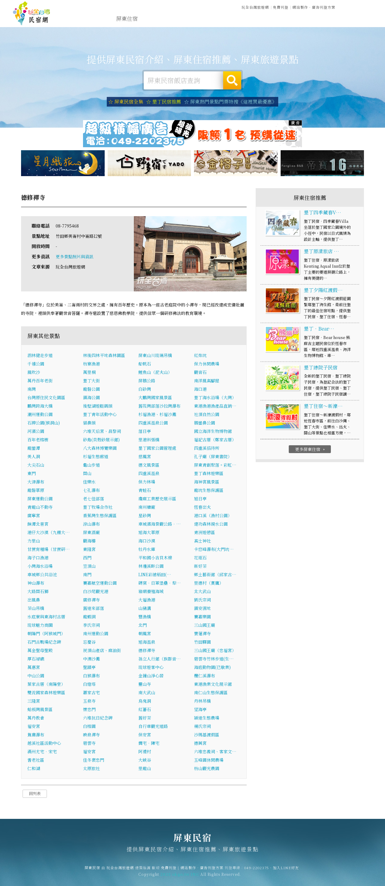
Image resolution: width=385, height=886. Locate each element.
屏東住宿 (127, 18)
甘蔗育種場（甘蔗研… (48, 550)
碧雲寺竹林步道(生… (214, 659)
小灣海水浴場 (40, 567)
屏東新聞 (265, 21)
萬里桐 (89, 373)
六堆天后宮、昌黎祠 (102, 432)
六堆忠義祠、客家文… (215, 752)
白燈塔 (89, 685)
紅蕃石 (144, 710)
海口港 (200, 390)
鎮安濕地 (202, 609)
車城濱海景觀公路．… (159, 524)
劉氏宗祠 (202, 600)
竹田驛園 (202, 642)
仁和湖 (33, 769)
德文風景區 (148, 465)
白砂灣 (144, 390)
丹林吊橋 (202, 701)
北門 (142, 626)
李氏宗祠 (91, 626)
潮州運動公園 (40, 415)
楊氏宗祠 (202, 727)
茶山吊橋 (35, 609)
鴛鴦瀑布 (35, 735)
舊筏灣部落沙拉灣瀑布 (159, 406)
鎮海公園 (91, 398)
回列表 (35, 794)
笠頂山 (89, 567)
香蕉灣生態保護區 (100, 516)
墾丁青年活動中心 (100, 415)
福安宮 (33, 727)
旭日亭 (200, 499)
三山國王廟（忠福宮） (215, 651)
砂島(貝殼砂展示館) (101, 440)
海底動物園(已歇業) (212, 668)
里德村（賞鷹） (208, 583)
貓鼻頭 (89, 423)
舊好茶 (144, 718)
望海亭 (200, 710)
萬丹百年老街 (40, 381)
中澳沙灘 (91, 659)
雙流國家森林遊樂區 (46, 693)
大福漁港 (146, 600)
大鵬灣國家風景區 (155, 398)
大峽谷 (144, 760)
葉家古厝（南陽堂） (46, 685)
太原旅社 (91, 769)
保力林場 (146, 482)
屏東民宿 (31, 13)
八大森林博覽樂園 (100, 449)
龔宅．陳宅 (148, 744)
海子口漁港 (37, 558)
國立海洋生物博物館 (213, 432)
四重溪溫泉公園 (153, 423)
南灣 (31, 390)
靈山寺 (144, 685)
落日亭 (144, 432)
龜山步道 (91, 465)
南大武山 (146, 693)
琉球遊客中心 (151, 668)
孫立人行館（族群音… (159, 659)
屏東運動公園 (40, 499)
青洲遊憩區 (204, 533)
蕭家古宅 (91, 693)
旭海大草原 (148, 533)
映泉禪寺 (91, 735)
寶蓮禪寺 (202, 634)
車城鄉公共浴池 (42, 575)
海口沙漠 (146, 541)
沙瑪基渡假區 (206, 735)
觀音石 (200, 373)
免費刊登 (280, 7)
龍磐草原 (35, 491)
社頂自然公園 (206, 415)
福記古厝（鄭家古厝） (215, 440)
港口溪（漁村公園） (213, 516)
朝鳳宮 (144, 634)
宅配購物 (320, 24)
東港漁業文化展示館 (213, 685)
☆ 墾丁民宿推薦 (163, 101)
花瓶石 (200, 558)
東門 (31, 474)
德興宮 (200, 744)
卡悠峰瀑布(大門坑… (214, 550)
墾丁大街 (91, 381)
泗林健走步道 (40, 356)
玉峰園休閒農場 (208, 760)
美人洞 (33, 457)
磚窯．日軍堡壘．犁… (159, 583)
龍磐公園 (91, 390)
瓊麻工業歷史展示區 (157, 499)
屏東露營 (154, 19)
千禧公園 (35, 364)
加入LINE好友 (286, 871)
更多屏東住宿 (310, 449)
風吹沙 (33, 373)
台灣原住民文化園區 (46, 398)
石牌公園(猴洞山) (43, 423)
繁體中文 (355, 6)
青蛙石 (144, 491)
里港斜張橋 (148, 440)
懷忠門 (89, 710)
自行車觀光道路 (153, 727)
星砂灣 (144, 516)
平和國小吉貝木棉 (155, 558)
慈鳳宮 (144, 457)
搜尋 (232, 80)
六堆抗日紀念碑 (97, 718)
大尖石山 (35, 465)
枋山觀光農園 (206, 769)
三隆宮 (33, 701)
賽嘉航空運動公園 (100, 583)
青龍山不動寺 (40, 508)
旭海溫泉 (146, 642)
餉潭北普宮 (37, 524)
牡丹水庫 (146, 550)
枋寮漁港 (91, 364)
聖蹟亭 (89, 668)
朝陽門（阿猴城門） (46, 634)
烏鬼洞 (144, 701)
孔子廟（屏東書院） (213, 457)
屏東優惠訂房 (353, 19)
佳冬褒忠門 (93, 760)
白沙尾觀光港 (95, 592)
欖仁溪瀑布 (204, 676)
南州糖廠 (146, 508)
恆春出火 (202, 508)
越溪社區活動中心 (44, 744)
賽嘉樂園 (202, 617)
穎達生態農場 (206, 718)
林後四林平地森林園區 (104, 356)
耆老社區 (35, 760)
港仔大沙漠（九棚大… (48, 533)
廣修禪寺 (91, 600)
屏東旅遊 (182, 19)
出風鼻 (33, 600)
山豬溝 (144, 609)
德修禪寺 (146, 651)
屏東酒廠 (91, 533)
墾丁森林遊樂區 (208, 474)
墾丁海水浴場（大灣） (215, 398)
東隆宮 (89, 550)
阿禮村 (144, 752)
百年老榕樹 (37, 440)
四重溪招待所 (206, 449)
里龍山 (144, 769)
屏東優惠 (237, 20)
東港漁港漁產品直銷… (215, 406)
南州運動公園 (95, 634)
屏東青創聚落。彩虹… (215, 465)
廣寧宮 (33, 516)
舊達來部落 (93, 609)
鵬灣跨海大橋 (40, 406)
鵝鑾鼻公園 (204, 423)
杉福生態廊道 (95, 457)
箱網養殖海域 (151, 592)
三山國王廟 (204, 626)
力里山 (33, 541)
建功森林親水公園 (211, 524)
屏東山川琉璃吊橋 (157, 356)
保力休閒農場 (206, 364)
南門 (87, 575)
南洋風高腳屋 (206, 381)
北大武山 (202, 592)
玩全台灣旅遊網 (255, 7)
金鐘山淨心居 (151, 676)
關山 (87, 474)
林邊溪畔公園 (151, 567)
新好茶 (200, 567)
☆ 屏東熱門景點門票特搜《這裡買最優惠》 (230, 101)
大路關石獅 (37, 592)
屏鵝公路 (146, 381)
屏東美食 (210, 19)
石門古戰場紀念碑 (44, 642)
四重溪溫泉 (148, 474)
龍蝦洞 (89, 617)
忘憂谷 (89, 642)
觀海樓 (89, 541)
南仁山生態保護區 (211, 693)
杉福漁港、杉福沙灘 (157, 415)
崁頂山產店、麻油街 (102, 651)
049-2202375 (256, 871)
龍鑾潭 (33, 449)
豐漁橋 (144, 617)
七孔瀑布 (91, 491)
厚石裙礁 (35, 659)
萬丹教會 (35, 718)
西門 (87, 558)
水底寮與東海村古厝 (46, 617)
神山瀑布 (35, 583)
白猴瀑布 (91, 676)
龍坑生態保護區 (208, 491)
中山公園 (35, 676)
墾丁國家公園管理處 (157, 449)
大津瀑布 (35, 482)
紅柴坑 (200, 356)
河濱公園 (35, 432)
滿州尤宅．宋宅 (42, 752)
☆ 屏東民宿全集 (125, 101)
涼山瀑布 (91, 524)
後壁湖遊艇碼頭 (97, 406)
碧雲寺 (89, 744)
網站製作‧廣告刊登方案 (313, 7)
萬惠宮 (33, 668)
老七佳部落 (93, 499)
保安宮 (144, 735)
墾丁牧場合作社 (97, 508)
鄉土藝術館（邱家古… (215, 575)
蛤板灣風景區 (40, 710)
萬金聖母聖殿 (40, 651)
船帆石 (144, 364)
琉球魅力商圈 (40, 626)
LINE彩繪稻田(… (154, 575)
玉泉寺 (89, 701)
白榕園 (89, 727)
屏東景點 (293, 22)
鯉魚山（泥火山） (155, 373)
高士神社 (202, 541)
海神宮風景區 (206, 482)
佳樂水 (89, 482)
